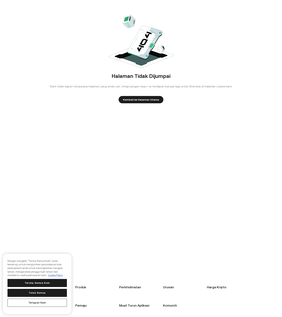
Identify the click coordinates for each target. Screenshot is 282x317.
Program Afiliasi (172, 295)
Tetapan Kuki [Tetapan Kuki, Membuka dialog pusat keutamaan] (37, 302)
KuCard (79, 305)
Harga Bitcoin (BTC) (218, 295)
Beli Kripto (81, 295)
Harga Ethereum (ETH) (220, 300)
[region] (37, 284)
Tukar (78, 300)
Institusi (167, 305)
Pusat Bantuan (128, 300)
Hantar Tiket (126, 305)
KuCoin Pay (82, 311)
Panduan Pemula (129, 295)
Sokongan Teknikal (130, 311)
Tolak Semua (37, 292)
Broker (167, 300)
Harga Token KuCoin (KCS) (223, 311)
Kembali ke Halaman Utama (141, 99)
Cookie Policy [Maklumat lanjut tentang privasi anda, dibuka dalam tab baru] (55, 275)
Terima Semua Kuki (37, 283)
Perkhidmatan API (173, 311)
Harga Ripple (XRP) (218, 305)
